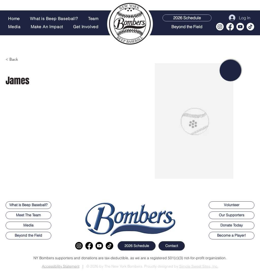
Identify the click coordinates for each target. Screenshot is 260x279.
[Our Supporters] (231, 215)
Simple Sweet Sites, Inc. (198, 266)
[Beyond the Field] (186, 26)
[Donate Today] (231, 225)
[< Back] (16, 59)
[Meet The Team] (28, 215)
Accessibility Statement (60, 266)
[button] (87, 27)
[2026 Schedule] (187, 17)
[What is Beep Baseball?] (28, 205)
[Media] (28, 225)
